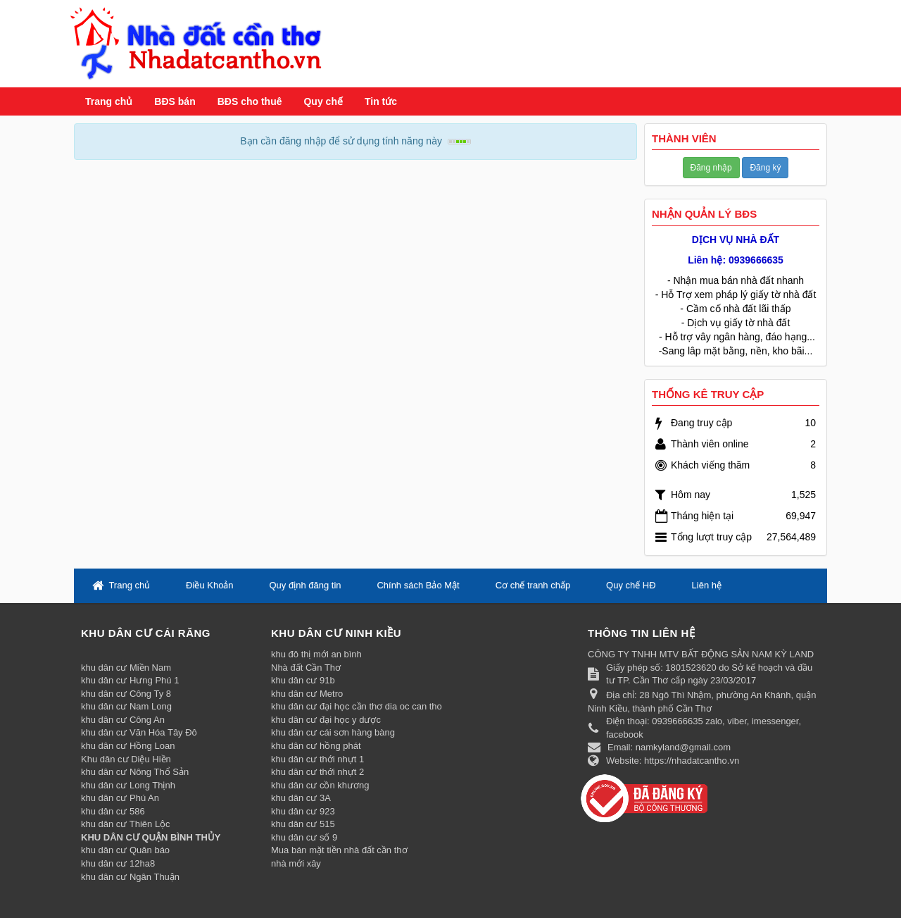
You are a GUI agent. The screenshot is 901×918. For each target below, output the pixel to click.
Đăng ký (765, 168)
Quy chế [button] (322, 101)
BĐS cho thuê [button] (250, 101)
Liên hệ (707, 585)
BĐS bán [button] (174, 101)
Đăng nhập (711, 168)
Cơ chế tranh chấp (533, 585)
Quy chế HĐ (631, 585)
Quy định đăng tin (305, 585)
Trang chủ (108, 101)
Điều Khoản (209, 585)
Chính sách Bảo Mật (418, 585)
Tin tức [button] (381, 101)
